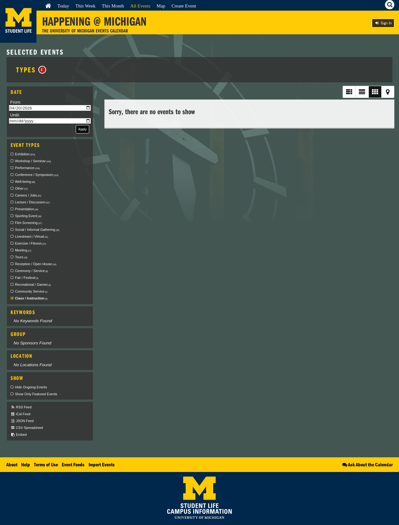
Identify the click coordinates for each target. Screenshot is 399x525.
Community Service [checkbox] (31, 291)
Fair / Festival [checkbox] (26, 278)
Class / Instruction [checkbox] (31, 298)
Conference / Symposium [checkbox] (36, 175)
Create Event (183, 5)
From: (16, 102)
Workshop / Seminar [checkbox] (33, 161)
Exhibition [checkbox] (25, 154)
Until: (15, 115)
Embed (18, 435)
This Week (85, 5)
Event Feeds (73, 464)
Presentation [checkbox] (26, 209)
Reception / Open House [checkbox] (35, 264)
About (11, 464)
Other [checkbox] (21, 188)
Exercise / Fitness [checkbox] (30, 243)
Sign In (383, 23)
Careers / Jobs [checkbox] (28, 195)
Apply (82, 129)
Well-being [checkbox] (25, 181)
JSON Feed (22, 421)
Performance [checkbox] (27, 168)
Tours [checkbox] (21, 257)
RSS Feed (21, 407)
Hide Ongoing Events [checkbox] (31, 387)
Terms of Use (46, 464)
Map (160, 5)
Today (63, 5)
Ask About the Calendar (367, 464)
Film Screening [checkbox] (28, 223)
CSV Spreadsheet (27, 428)
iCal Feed (21, 414)
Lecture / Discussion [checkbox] (32, 202)
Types (31, 69)
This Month (113, 5)
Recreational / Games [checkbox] (33, 284)
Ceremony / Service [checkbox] (31, 271)
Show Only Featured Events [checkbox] (36, 394)
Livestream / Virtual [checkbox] (31, 236)
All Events (140, 5)
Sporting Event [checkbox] (28, 216)
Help (25, 464)
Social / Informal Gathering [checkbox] (37, 229)
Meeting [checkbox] (23, 250)
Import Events (102, 464)
